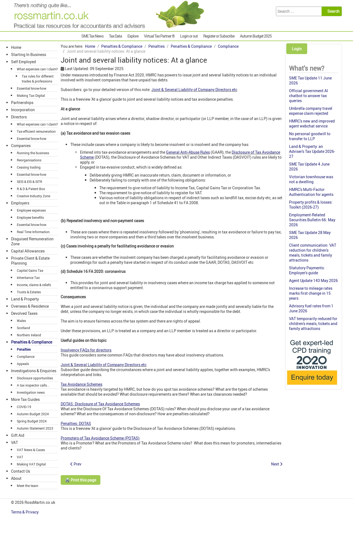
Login (297, 48)
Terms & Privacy (25, 512)
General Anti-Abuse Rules (188, 152)
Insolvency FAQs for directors (86, 350)
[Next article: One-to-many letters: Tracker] (276, 464)
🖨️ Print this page (80, 480)
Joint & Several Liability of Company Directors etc (194, 89)
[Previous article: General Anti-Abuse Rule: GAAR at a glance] (75, 464)
